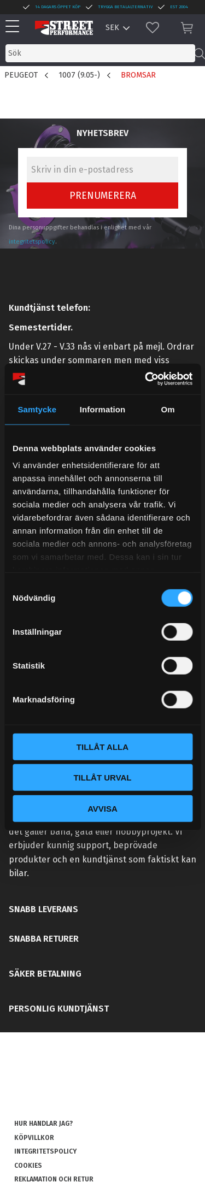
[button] (15, 27)
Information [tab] (103, 408)
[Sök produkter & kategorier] (100, 53)
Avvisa (102, 808)
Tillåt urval (102, 777)
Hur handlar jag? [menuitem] (43, 1123)
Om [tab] (168, 408)
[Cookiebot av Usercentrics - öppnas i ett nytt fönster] (145, 379)
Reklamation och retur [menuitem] (53, 1179)
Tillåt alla (102, 746)
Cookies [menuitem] (28, 1165)
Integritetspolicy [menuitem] (45, 1151)
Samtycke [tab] (36, 408)
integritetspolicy (32, 241)
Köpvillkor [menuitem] (34, 1138)
